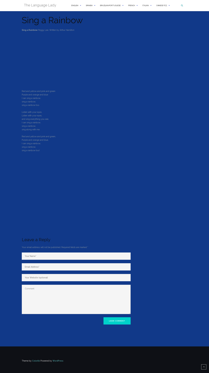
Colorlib (36, 361)
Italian (145, 5)
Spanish (89, 5)
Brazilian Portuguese (110, 5)
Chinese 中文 (161, 5)
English (74, 5)
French (131, 5)
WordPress (58, 361)
